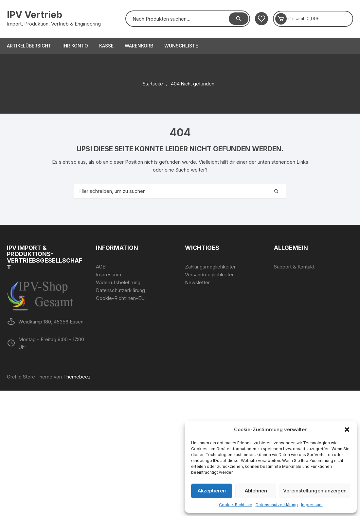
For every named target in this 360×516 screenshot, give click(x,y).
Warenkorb (139, 45)
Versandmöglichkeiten (210, 274)
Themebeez (77, 377)
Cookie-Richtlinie (235, 504)
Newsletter (197, 282)
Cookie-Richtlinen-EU (120, 298)
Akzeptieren (212, 491)
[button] (347, 429)
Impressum (312, 504)
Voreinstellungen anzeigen (315, 491)
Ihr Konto (75, 45)
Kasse (106, 45)
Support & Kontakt (294, 267)
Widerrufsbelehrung (118, 282)
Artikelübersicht (29, 45)
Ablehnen (256, 491)
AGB (101, 267)
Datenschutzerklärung (277, 504)
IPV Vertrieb (34, 14)
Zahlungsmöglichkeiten (211, 267)
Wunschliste (181, 45)
